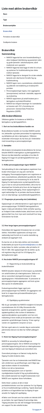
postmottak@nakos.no (29, 245)
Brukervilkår (7, 31)
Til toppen (36, 410)
